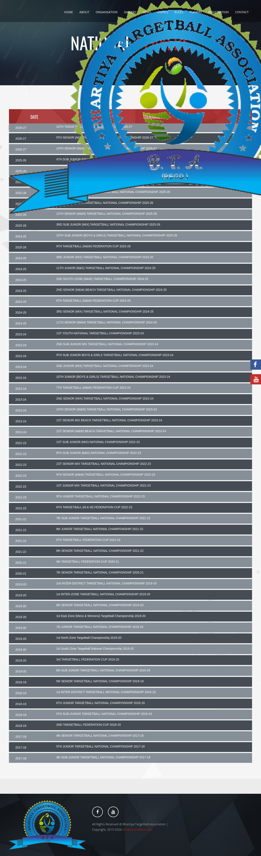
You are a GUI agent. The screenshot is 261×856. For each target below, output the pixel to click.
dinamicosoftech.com (137, 829)
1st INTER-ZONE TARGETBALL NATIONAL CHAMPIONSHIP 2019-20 (103, 594)
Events (162, 12)
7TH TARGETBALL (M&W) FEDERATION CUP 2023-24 (93, 387)
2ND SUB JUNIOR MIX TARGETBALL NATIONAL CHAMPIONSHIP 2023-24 (107, 344)
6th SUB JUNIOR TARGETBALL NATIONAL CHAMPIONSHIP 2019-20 (103, 670)
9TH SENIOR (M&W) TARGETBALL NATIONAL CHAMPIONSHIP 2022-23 (105, 474)
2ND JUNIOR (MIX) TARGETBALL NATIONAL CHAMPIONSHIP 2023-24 (104, 366)
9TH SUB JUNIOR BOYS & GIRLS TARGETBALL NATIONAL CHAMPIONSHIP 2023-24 (115, 355)
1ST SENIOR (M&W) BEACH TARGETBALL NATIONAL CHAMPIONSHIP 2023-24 (111, 431)
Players (196, 12)
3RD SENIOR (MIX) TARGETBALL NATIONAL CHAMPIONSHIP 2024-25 (105, 311)
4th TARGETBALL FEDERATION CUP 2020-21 (87, 561)
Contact (242, 12)
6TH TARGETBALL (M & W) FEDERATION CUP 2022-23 (94, 507)
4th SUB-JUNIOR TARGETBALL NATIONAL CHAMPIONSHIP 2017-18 (103, 757)
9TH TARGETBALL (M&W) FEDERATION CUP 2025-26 (93, 246)
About (84, 12)
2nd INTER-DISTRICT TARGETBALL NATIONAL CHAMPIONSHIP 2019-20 (106, 583)
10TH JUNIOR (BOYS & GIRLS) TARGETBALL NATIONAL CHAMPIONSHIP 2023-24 (113, 376)
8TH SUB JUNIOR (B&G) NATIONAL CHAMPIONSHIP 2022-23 (98, 453)
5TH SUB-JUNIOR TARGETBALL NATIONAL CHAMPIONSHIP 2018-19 (104, 714)
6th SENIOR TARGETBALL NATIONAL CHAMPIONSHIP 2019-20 (100, 605)
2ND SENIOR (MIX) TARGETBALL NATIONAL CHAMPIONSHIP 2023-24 (105, 398)
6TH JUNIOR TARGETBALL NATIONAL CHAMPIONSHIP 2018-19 (100, 703)
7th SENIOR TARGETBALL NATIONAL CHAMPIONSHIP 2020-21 (100, 572)
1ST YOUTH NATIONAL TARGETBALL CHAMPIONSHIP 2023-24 (100, 333)
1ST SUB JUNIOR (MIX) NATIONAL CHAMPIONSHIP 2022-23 (98, 442)
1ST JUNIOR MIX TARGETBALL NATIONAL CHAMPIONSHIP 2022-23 (103, 485)
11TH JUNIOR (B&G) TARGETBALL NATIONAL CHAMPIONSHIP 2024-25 (106, 268)
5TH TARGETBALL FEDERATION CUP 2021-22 (88, 540)
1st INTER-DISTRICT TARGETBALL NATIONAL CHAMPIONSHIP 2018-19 (106, 692)
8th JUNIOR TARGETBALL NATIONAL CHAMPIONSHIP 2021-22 (99, 529)
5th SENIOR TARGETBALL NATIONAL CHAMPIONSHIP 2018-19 (100, 681)
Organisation (107, 12)
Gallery (130, 12)
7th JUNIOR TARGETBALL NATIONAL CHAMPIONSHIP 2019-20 (99, 627)
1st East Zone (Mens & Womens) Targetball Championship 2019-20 (101, 616)
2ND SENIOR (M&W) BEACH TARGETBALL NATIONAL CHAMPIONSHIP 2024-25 (111, 289)
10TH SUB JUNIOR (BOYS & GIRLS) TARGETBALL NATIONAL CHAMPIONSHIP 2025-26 (116, 235)
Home (68, 12)
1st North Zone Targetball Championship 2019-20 (89, 637)
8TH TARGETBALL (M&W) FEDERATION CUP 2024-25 (93, 300)
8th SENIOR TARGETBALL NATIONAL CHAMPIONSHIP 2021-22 (100, 550)
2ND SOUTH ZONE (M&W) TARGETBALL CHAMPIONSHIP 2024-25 (102, 279)
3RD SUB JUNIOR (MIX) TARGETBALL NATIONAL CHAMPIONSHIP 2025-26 (108, 224)
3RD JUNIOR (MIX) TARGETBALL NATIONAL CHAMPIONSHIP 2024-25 (104, 257)
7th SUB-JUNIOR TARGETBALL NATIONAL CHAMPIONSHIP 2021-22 (103, 518)
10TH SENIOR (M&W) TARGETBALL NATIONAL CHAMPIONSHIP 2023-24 (106, 409)
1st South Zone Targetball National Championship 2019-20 (95, 648)
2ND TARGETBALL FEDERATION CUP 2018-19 (88, 724)
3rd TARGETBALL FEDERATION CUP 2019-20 (87, 659)
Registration (218, 12)
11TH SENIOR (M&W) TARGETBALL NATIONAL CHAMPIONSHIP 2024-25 (106, 322)
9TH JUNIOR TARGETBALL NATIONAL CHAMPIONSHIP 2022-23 (100, 496)
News (147, 12)
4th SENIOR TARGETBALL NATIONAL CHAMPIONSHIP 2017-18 (100, 735)
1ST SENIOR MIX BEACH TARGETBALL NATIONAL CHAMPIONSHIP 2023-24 (109, 420)
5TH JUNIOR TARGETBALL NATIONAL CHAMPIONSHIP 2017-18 (100, 746)
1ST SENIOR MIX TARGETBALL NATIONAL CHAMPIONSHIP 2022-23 (103, 463)
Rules (178, 12)
